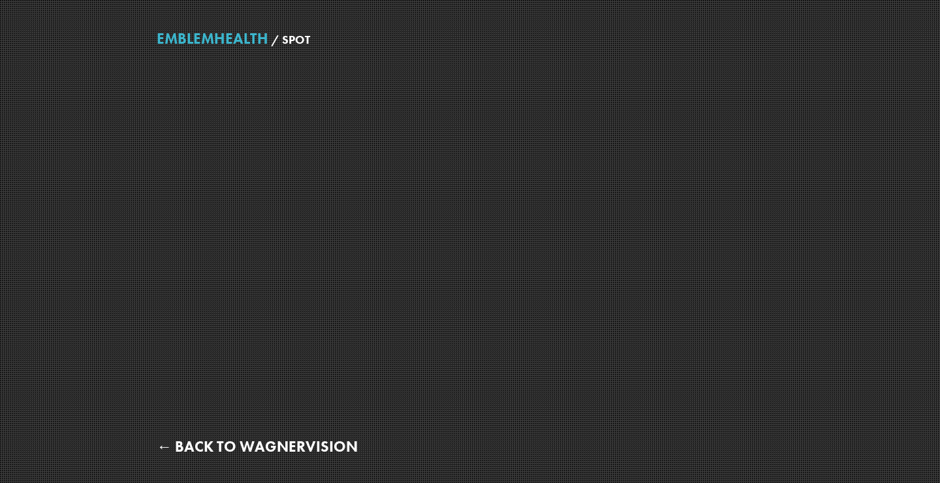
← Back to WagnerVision (257, 446)
